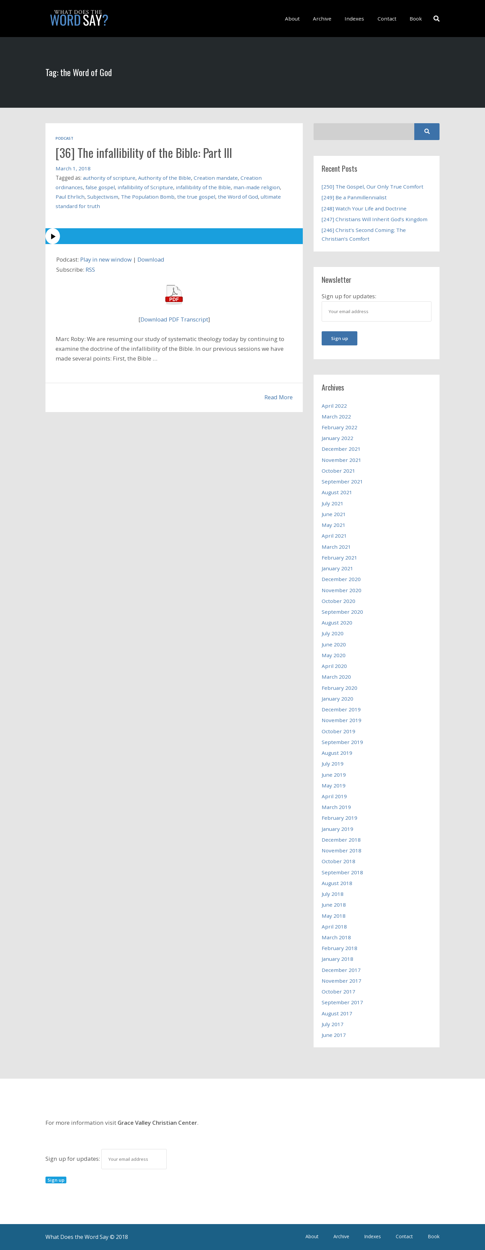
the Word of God (238, 196)
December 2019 (341, 709)
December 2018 (341, 839)
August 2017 (337, 1013)
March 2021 (336, 546)
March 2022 (336, 416)
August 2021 (337, 492)
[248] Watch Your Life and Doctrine (364, 208)
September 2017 (342, 1002)
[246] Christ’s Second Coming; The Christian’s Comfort (364, 234)
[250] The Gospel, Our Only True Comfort (373, 186)
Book (416, 18)
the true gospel (196, 196)
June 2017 (334, 1035)
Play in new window (106, 259)
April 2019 (334, 796)
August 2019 (337, 752)
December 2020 (341, 579)
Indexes (358, 18)
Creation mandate (216, 177)
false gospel (100, 187)
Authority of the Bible (165, 177)
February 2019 (339, 817)
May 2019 (334, 785)
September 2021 (342, 481)
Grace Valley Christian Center (157, 1122)
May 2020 (334, 655)
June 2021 (334, 514)
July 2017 (333, 1024)
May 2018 (334, 915)
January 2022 (337, 438)
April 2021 (334, 535)
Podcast (65, 138)
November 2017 (341, 980)
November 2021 (341, 460)
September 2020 (342, 611)
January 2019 (337, 829)
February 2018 (339, 948)
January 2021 (337, 568)
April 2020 (334, 666)
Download (153, 259)
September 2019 (342, 742)
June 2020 (334, 644)
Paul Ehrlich (70, 196)
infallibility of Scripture (146, 187)
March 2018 (336, 937)
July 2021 (333, 503)
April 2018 (334, 926)
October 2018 (338, 861)
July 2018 (333, 894)
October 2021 (338, 470)
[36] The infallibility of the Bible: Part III (149, 152)
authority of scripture (109, 177)
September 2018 (342, 872)
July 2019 (333, 763)
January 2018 (337, 958)
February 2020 (339, 687)
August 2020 (337, 622)
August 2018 (337, 883)
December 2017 (341, 970)
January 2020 (337, 698)
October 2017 (338, 991)
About (299, 18)
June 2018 (334, 904)
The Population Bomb (147, 196)
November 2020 (341, 590)
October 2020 (338, 601)
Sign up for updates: (106, 1158)
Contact (389, 18)
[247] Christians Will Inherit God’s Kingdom (374, 219)
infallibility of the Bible (204, 187)
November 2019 (341, 720)
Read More (278, 397)
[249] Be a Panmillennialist (354, 197)
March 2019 (336, 807)
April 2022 (334, 405)
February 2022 (339, 427)
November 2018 (341, 850)
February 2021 (339, 557)
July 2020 (333, 633)
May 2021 (334, 525)
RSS (90, 269)
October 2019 (338, 731)
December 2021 (341, 448)
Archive (328, 18)
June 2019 (334, 774)
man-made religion (258, 187)
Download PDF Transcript (174, 319)
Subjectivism (102, 196)
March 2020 (336, 676)
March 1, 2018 (73, 168)
